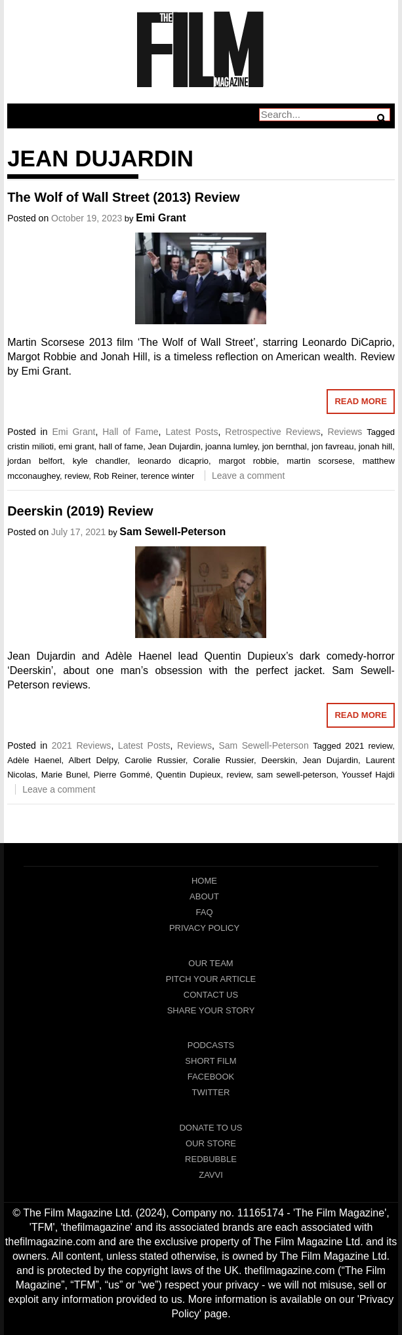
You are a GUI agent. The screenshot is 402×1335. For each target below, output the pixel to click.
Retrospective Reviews (272, 431)
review (76, 476)
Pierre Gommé (122, 775)
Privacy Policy (204, 928)
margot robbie (247, 461)
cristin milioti (30, 446)
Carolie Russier (155, 760)
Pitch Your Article (211, 979)
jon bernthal (284, 446)
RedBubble (211, 1159)
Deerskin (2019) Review (80, 511)
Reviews (344, 431)
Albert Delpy (92, 760)
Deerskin (278, 760)
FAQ (203, 912)
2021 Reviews (81, 745)
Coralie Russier (223, 760)
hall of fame (121, 446)
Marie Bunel (64, 775)
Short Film (210, 1061)
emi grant (76, 446)
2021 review (368, 746)
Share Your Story (211, 1010)
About (204, 896)
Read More (360, 401)
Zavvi (211, 1175)
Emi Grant (161, 217)
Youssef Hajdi (368, 775)
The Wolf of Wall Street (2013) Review (123, 197)
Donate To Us (210, 1128)
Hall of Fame (130, 431)
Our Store (211, 1143)
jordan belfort (34, 461)
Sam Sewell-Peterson (172, 531)
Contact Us (211, 995)
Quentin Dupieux (188, 775)
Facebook (211, 1076)
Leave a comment (248, 475)
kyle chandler (100, 461)
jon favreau (332, 446)
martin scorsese (319, 461)
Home (204, 881)
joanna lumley (231, 446)
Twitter (211, 1092)
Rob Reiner (114, 476)
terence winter (168, 476)
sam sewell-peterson (296, 775)
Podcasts (211, 1045)
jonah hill (375, 446)
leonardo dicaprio (173, 461)
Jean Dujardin (174, 446)
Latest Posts (191, 431)
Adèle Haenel (34, 760)
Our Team (210, 963)
